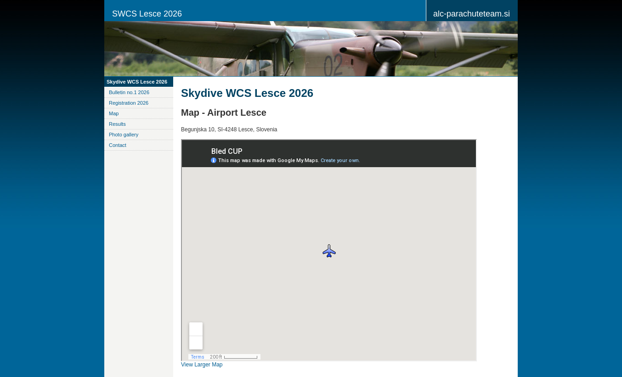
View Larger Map (202, 364)
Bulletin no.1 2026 (129, 92)
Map (114, 113)
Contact (117, 145)
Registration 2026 (128, 103)
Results (117, 124)
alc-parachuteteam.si (471, 13)
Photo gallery (123, 134)
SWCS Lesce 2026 (147, 13)
